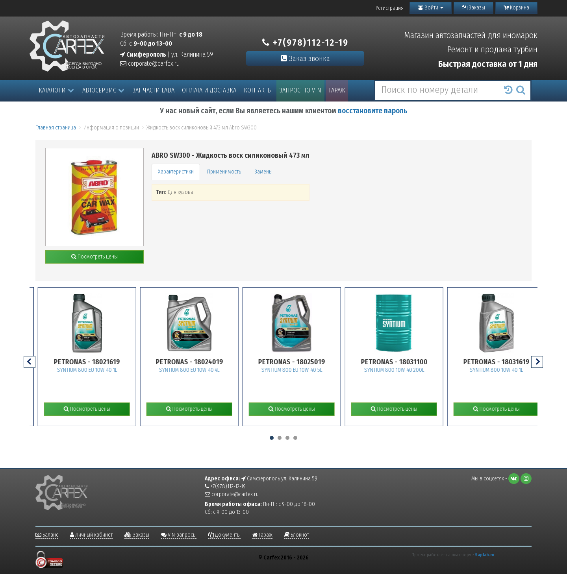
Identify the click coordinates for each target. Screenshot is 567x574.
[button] (272, 438)
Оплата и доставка (209, 90)
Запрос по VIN (300, 90)
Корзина (516, 7)
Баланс (46, 535)
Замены (263, 171)
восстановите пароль (372, 110)
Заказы (473, 7)
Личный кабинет (91, 535)
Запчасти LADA (153, 90)
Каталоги (56, 90)
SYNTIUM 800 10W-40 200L (414, 370)
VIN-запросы (178, 535)
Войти (430, 7)
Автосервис (103, 90)
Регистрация (390, 8)
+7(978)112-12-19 (305, 42)
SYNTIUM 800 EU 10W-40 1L (106, 370)
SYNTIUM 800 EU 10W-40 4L (209, 370)
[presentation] (29, 362)
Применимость (224, 171)
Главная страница (55, 127)
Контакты (258, 90)
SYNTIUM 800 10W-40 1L (516, 370)
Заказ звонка (305, 58)
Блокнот (296, 535)
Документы (224, 535)
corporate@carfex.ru (150, 63)
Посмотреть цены (94, 256)
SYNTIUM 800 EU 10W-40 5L (311, 370)
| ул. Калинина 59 (166, 54)
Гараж (337, 90)
